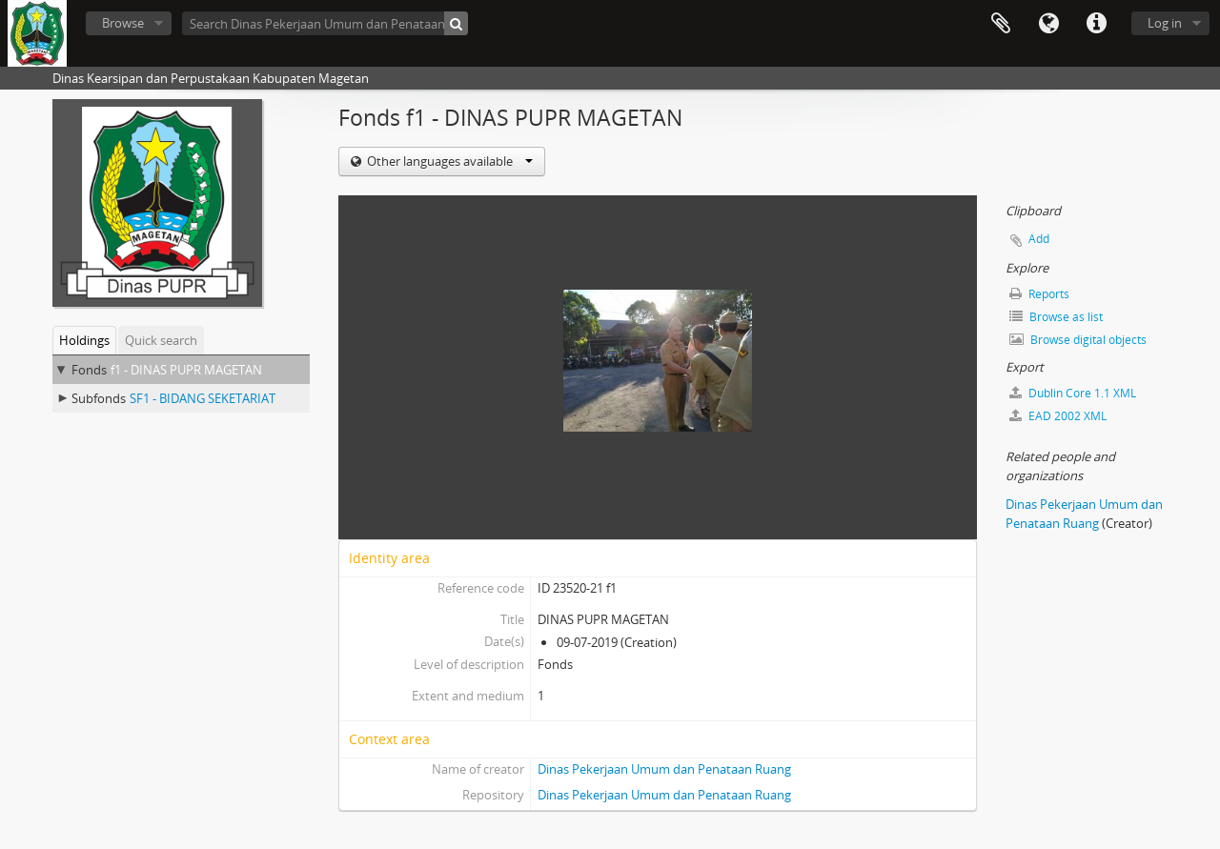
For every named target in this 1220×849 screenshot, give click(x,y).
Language (1048, 24)
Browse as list (1056, 317)
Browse (123, 22)
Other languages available (448, 161)
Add (1038, 239)
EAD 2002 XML (1058, 416)
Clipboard (1001, 24)
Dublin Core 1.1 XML (1072, 393)
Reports (1039, 294)
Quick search (161, 340)
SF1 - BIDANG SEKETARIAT (202, 398)
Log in (1165, 22)
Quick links (1096, 24)
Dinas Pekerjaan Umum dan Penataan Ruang (664, 769)
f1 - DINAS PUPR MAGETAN (186, 369)
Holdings (84, 340)
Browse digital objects (1078, 340)
